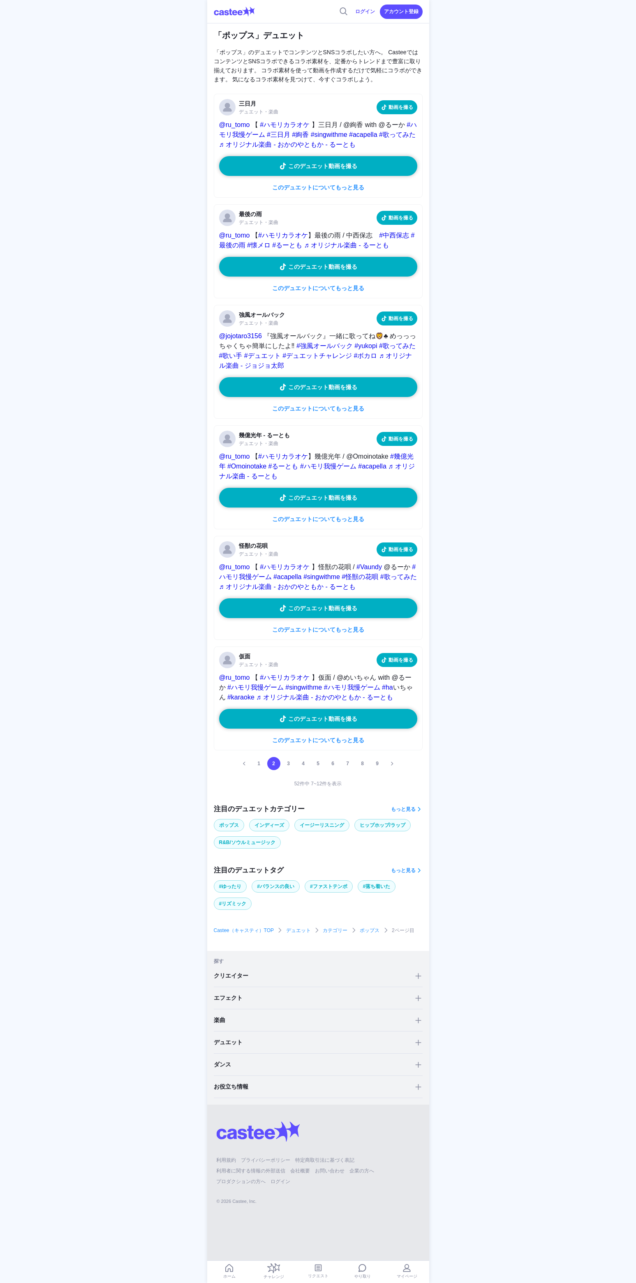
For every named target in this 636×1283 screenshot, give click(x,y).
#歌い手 (231, 355)
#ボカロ (365, 355)
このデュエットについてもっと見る (318, 187)
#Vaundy (369, 566)
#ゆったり (230, 886)
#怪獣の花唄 (360, 576)
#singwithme (329, 134)
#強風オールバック (324, 345)
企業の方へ (361, 1171)
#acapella (363, 134)
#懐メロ (259, 245)
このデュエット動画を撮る (322, 166)
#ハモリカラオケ (285, 124)
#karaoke (240, 697)
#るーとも (287, 245)
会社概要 (300, 1171)
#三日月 (278, 134)
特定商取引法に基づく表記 (324, 1160)
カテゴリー (335, 930)
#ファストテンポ (328, 886)
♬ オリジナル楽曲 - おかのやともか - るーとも (287, 144)
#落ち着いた (377, 886)
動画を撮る (401, 107)
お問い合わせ (330, 1171)
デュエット (298, 930)
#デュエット (262, 355)
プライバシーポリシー (265, 1160)
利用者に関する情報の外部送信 (250, 1171)
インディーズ (269, 825)
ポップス (229, 825)
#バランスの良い (275, 886)
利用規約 (226, 1160)
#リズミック (233, 904)
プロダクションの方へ (241, 1181)
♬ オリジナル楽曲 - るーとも (346, 245)
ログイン (365, 11)
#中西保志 (394, 235)
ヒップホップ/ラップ (382, 825)
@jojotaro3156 (240, 335)
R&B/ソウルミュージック (247, 842)
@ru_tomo (234, 124)
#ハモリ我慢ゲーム (328, 466)
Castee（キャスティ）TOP (244, 930)
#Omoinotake (246, 466)
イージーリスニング (322, 825)
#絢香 (300, 134)
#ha (387, 687)
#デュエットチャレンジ (317, 355)
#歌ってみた (397, 134)
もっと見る (403, 809)
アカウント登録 (401, 11)
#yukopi (365, 345)
